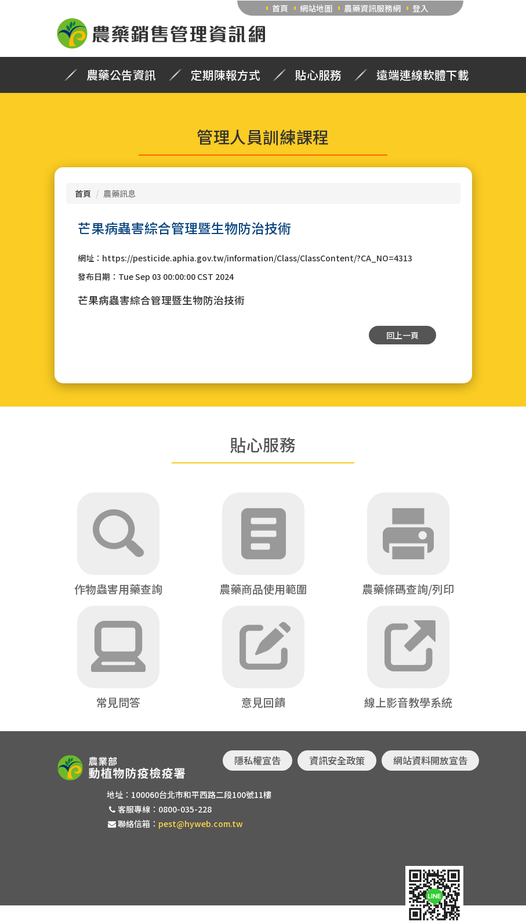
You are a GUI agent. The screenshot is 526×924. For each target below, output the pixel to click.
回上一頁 (402, 335)
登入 (420, 8)
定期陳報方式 (225, 75)
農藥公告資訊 (121, 75)
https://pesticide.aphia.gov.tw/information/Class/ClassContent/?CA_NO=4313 (257, 258)
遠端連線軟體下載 (422, 75)
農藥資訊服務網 (372, 8)
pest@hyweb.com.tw (200, 823)
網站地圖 (316, 8)
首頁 (280, 8)
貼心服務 (318, 75)
